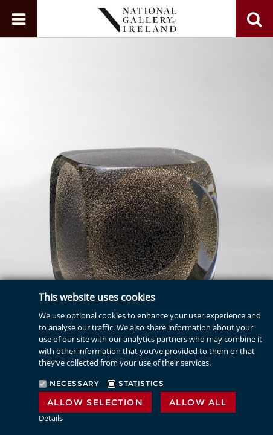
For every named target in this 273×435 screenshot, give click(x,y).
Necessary (74, 383)
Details (51, 418)
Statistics (141, 383)
